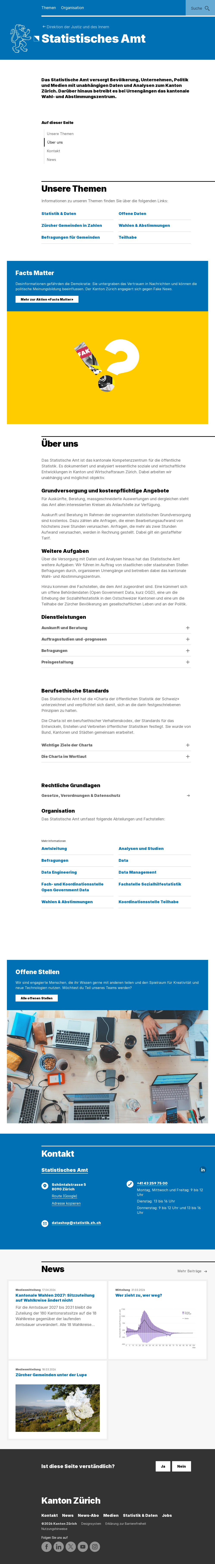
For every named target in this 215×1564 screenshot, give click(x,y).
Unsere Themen (60, 134)
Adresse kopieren (66, 1203)
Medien (111, 1515)
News (51, 159)
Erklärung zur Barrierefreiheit (125, 1523)
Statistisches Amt (64, 1170)
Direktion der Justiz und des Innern (78, 27)
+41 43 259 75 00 (152, 1183)
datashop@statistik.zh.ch (76, 1223)
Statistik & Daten (140, 1515)
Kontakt (53, 151)
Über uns (55, 142)
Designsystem (91, 1523)
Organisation (72, 7)
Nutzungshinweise (54, 1529)
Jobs (167, 1515)
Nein (181, 1466)
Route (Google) (64, 1196)
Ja (163, 1466)
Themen (48, 7)
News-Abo (88, 1515)
